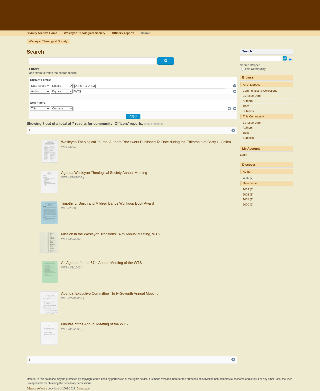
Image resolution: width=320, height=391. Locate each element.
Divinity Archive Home (42, 33)
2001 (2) (248, 199)
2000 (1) (248, 204)
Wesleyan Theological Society (84, 33)
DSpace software (37, 388)
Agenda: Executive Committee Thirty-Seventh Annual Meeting (109, 293)
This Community (253, 69)
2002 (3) (248, 194)
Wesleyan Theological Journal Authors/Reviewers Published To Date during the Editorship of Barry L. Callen (146, 142)
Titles (246, 106)
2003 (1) (248, 189)
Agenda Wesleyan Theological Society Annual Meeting (104, 173)
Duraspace (82, 388)
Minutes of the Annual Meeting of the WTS (94, 324)
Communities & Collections (260, 90)
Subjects (248, 111)
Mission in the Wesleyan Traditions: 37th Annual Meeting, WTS (110, 234)
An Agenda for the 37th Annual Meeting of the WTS (101, 263)
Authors (248, 101)
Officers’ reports (123, 33)
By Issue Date (252, 95)
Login (289, 5)
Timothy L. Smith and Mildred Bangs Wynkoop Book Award (107, 203)
